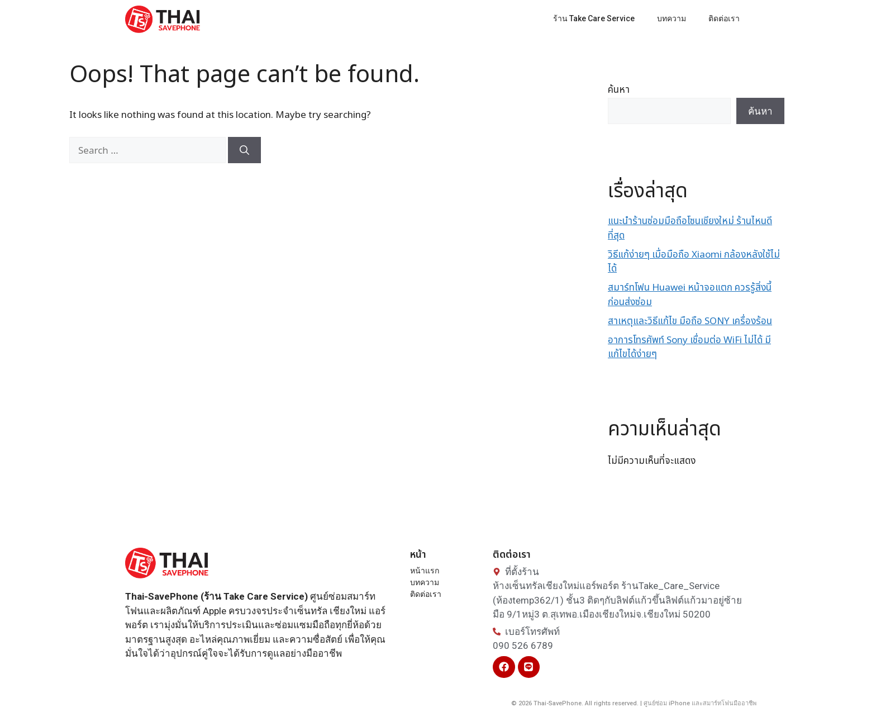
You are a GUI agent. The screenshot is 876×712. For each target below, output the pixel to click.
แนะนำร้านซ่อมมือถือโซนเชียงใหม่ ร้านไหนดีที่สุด (690, 228)
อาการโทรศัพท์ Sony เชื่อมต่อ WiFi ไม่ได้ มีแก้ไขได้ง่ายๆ (689, 347)
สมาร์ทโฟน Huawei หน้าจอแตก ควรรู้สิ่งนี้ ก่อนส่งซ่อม (690, 295)
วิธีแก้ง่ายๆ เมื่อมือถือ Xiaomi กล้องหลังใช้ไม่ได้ (694, 262)
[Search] (244, 150)
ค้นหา (619, 90)
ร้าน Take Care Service (594, 18)
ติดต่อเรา (724, 18)
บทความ (671, 18)
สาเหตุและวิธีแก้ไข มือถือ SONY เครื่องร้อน (690, 321)
